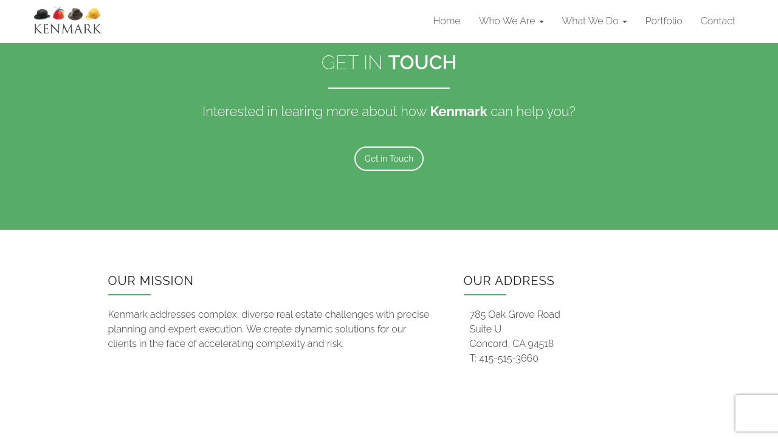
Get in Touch (389, 158)
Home (447, 21)
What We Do (594, 21)
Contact (718, 21)
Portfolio (664, 21)
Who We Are (511, 21)
